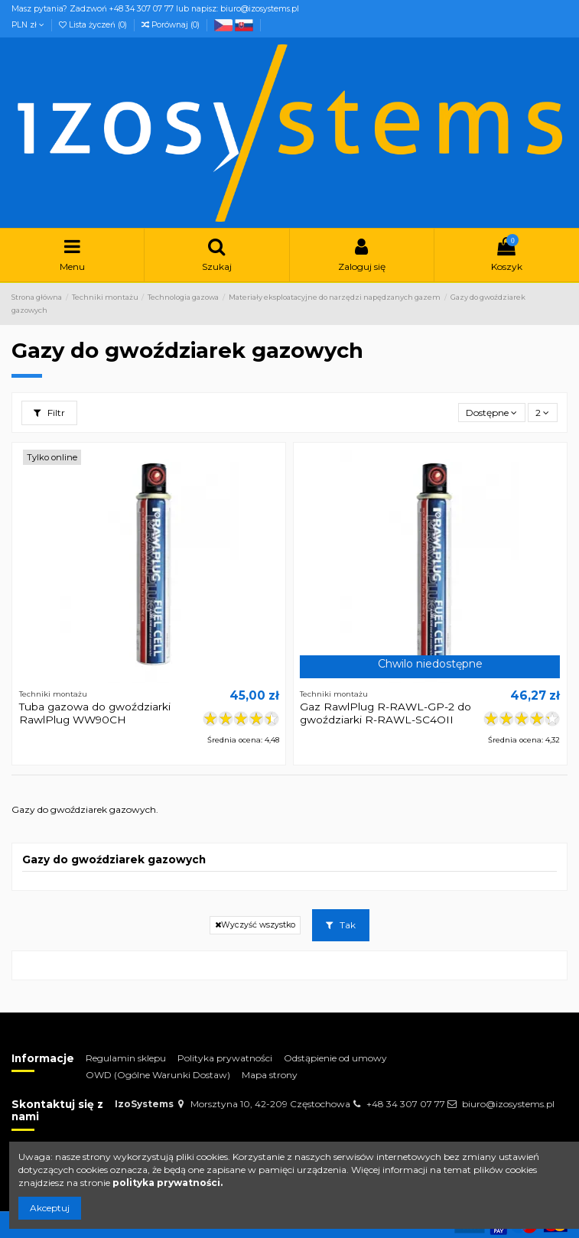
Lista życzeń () (94, 25)
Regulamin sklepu (126, 1058)
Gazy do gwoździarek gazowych (114, 859)
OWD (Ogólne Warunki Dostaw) (158, 1074)
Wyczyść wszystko (255, 925)
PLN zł (27, 25)
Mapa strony (270, 1074)
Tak (341, 925)
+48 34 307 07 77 (405, 1104)
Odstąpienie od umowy (335, 1058)
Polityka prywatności (224, 1058)
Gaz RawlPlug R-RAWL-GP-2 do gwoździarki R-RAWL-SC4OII (385, 712)
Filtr (49, 412)
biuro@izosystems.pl (508, 1104)
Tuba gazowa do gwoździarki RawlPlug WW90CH (95, 712)
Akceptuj (50, 1208)
